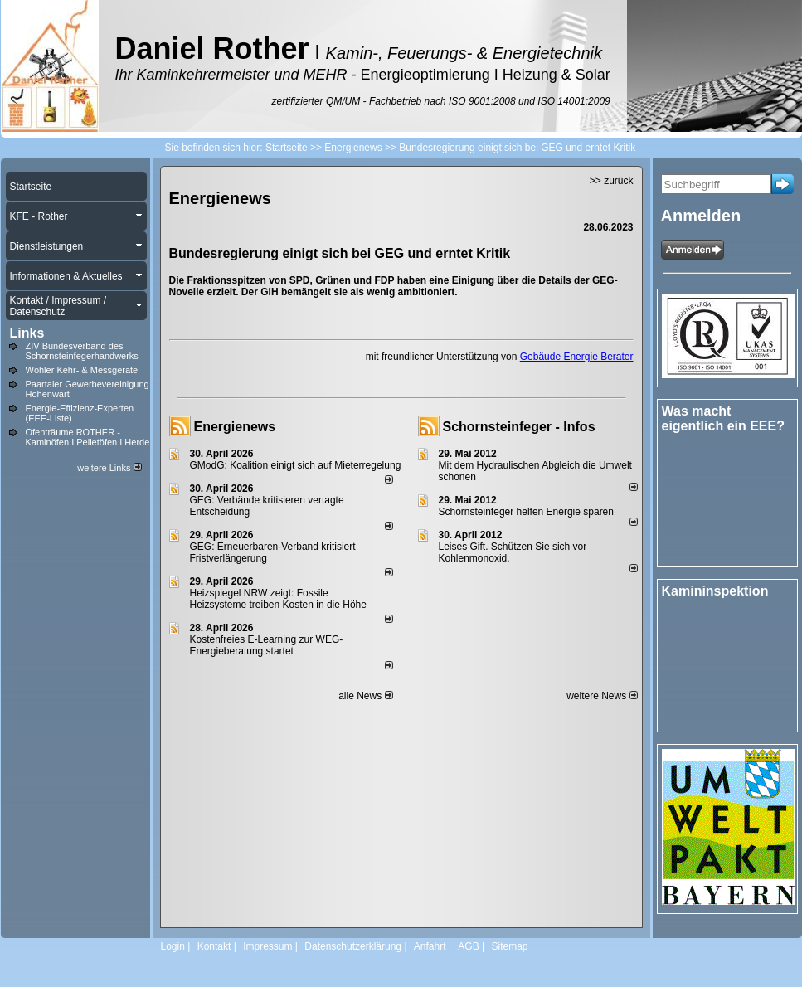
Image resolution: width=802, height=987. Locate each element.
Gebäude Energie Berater (577, 356)
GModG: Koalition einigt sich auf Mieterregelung (295, 465)
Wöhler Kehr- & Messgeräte (82, 370)
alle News (365, 696)
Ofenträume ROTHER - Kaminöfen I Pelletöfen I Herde (88, 437)
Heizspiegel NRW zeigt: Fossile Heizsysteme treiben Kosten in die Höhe (278, 598)
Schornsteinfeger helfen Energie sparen (526, 512)
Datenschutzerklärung (352, 946)
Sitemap (509, 946)
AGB (468, 946)
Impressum (267, 946)
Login (173, 946)
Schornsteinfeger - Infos (519, 427)
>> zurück (612, 181)
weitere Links (109, 468)
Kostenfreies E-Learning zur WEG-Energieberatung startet (266, 645)
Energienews (235, 427)
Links (27, 333)
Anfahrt (430, 946)
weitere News (601, 696)
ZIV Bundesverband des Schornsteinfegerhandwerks (82, 351)
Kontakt (214, 946)
